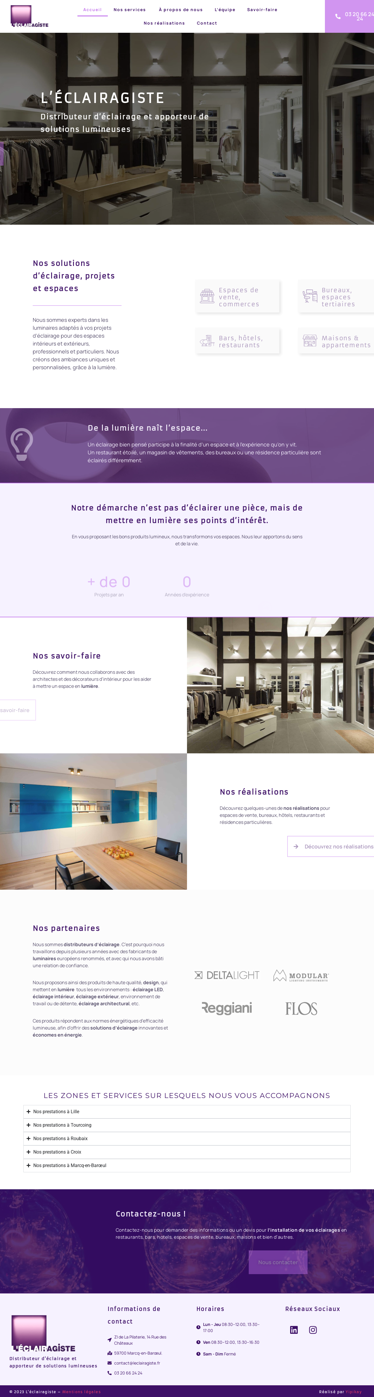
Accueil (92, 9)
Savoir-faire (262, 9)
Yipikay (354, 1392)
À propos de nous (180, 9)
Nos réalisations (164, 23)
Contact (207, 23)
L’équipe (225, 9)
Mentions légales (81, 1392)
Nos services (130, 9)
